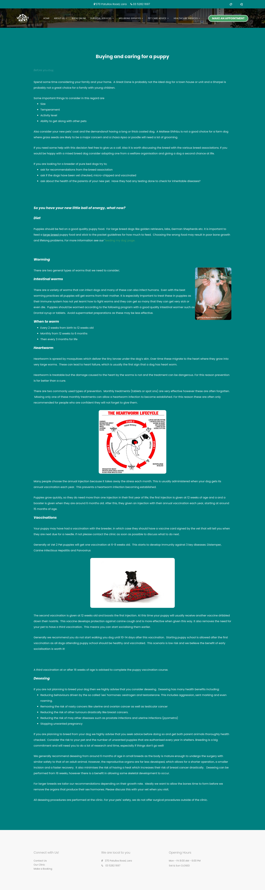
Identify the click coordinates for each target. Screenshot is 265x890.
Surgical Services (101, 18)
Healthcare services (186, 18)
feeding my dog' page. (120, 240)
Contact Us (40, 860)
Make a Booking (43, 868)
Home (46, 18)
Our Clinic (39, 864)
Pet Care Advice (157, 18)
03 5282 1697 (141, 4)
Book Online (79, 18)
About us (59, 18)
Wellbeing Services (130, 18)
